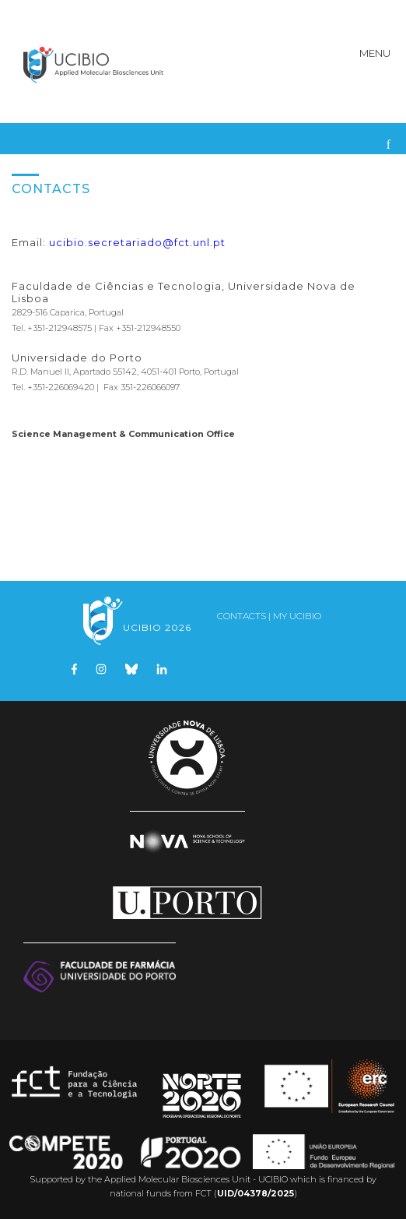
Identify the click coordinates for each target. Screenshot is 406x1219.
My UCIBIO (297, 616)
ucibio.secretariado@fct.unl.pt (137, 242)
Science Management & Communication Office (123, 433)
